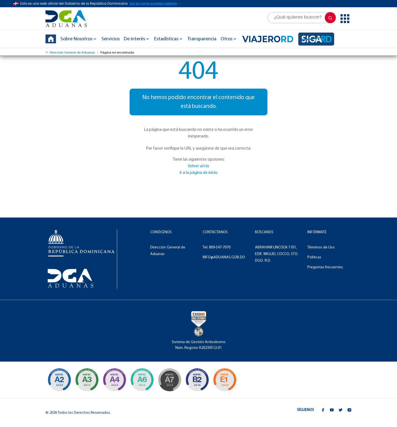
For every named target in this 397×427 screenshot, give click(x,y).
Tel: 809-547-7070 (216, 247)
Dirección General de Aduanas (72, 52)
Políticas (314, 257)
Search (331, 19)
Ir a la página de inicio (198, 173)
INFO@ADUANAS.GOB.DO (224, 257)
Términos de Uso (321, 247)
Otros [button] (229, 39)
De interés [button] (137, 39)
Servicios (110, 39)
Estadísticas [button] (168, 39)
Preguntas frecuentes (325, 267)
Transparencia (201, 39)
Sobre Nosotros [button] (78, 39)
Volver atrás (198, 166)
